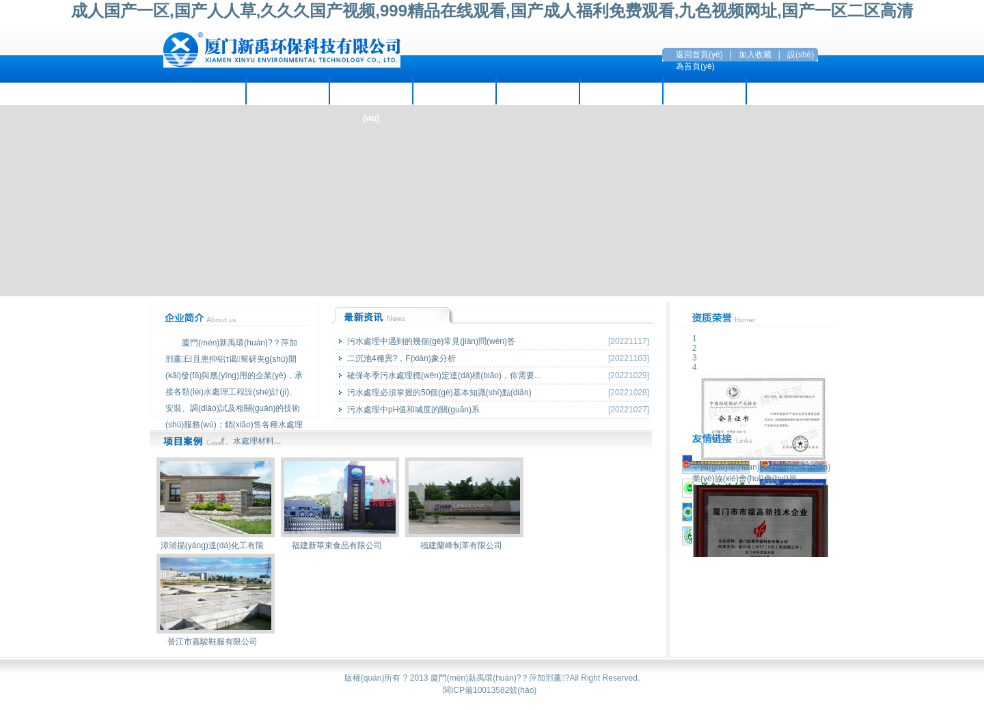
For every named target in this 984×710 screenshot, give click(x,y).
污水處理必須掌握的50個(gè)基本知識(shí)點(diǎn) (439, 392)
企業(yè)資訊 (287, 91)
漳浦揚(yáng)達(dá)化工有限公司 (215, 548)
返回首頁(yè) (699, 54)
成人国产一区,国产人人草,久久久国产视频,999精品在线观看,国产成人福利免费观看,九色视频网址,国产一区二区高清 (492, 10)
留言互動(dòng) (704, 91)
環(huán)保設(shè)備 (537, 91)
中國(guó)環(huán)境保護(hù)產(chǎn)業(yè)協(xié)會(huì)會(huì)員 (761, 468)
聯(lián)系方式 (788, 91)
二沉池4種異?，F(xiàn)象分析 (401, 358)
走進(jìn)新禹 (204, 91)
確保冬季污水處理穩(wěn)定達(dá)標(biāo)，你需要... (444, 375)
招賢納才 (621, 91)
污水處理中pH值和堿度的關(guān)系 (413, 409)
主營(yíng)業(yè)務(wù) (371, 95)
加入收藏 (755, 54)
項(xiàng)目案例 (454, 91)
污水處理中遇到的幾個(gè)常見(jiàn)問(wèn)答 (431, 341)
